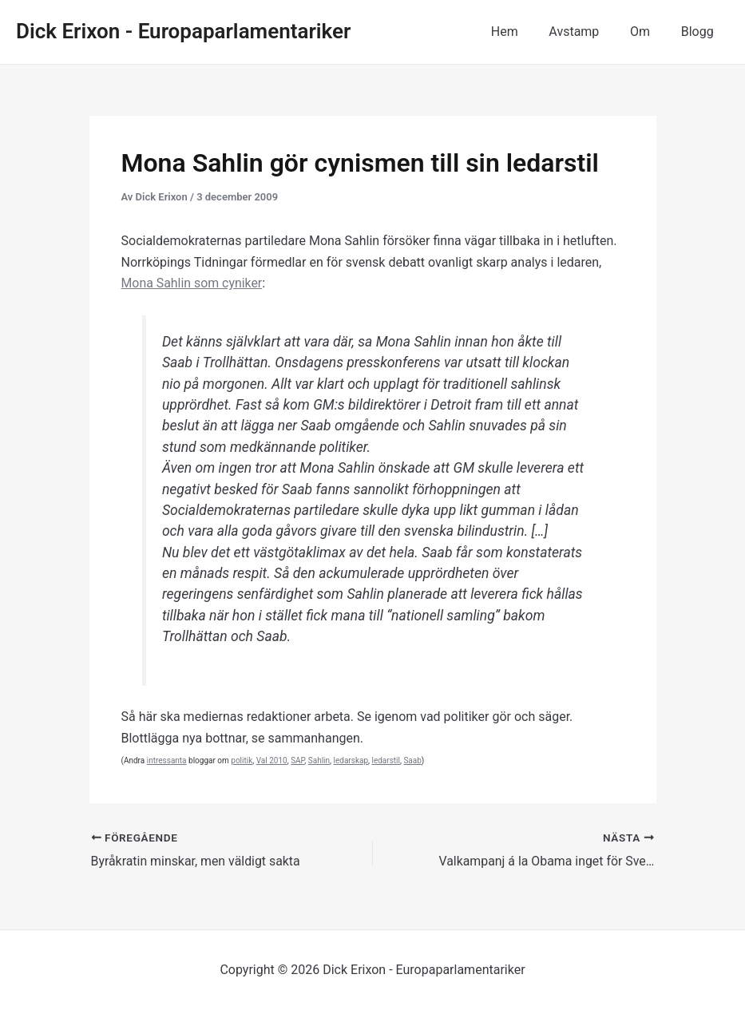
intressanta (167, 760)
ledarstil (385, 760)
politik (241, 760)
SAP (297, 760)
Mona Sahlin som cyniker (192, 283)
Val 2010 (271, 760)
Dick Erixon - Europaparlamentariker (183, 31)
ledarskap (351, 760)
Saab (412, 760)
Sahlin (319, 760)
